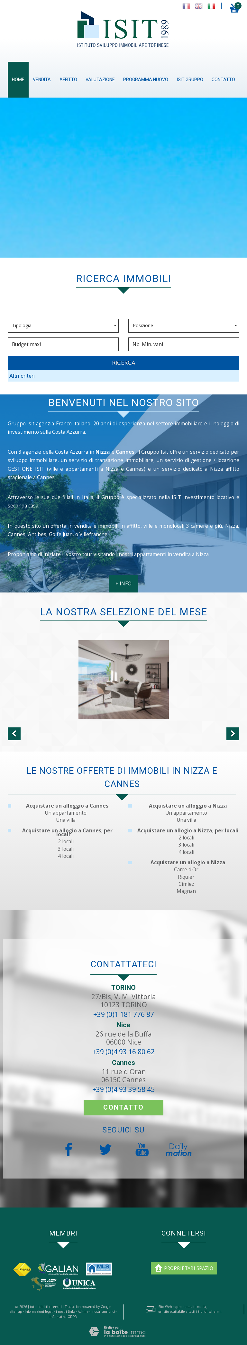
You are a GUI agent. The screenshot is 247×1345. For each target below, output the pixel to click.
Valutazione (100, 79)
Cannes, (126, 452)
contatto (223, 79)
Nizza (103, 452)
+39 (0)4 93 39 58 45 (123, 1089)
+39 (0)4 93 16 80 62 (123, 1051)
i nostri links (65, 1311)
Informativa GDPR (63, 1316)
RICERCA (123, 362)
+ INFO (123, 583)
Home (18, 79)
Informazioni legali (39, 1311)
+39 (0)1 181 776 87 (123, 1014)
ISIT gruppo (190, 79)
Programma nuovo (145, 79)
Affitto (68, 79)
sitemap (16, 1311)
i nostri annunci (102, 1311)
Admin (83, 1311)
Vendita (42, 79)
